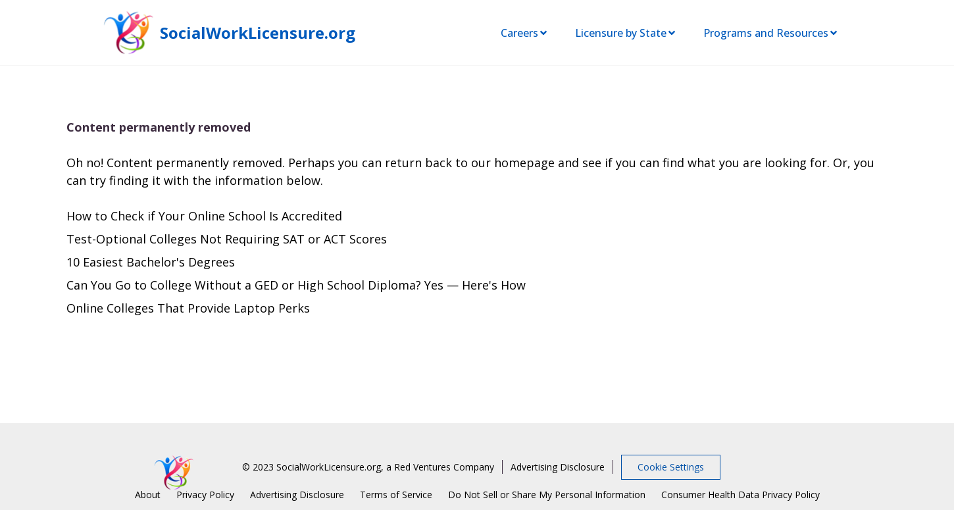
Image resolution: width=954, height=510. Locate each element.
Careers (525, 33)
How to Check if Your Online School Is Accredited (204, 216)
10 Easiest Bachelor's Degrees (150, 262)
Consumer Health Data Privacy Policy (740, 494)
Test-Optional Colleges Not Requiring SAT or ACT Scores (226, 239)
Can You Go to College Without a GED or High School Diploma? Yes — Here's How (296, 285)
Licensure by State (626, 33)
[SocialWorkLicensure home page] (128, 33)
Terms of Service (396, 494)
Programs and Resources (771, 33)
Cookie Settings (671, 467)
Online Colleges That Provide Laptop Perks (188, 308)
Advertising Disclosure (558, 467)
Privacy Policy (205, 494)
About (148, 494)
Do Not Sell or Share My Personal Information (546, 494)
